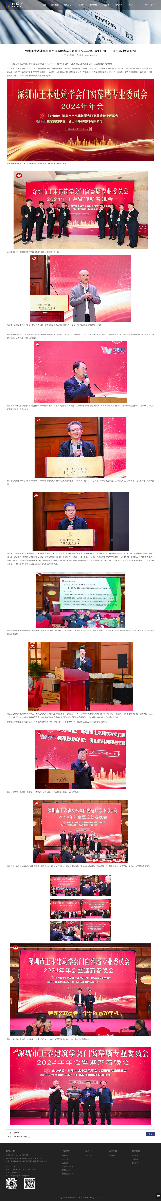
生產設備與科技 (67, 1174)
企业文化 (65, 1159)
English (152, 5)
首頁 (44, 5)
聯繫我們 (118, 5)
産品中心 (67, 5)
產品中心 (88, 1155)
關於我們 (55, 5)
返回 (150, 1134)
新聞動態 (93, 5)
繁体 (146, 5)
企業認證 (65, 1163)
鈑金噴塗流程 (67, 1170)
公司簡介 (65, 1155)
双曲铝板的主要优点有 (22, 1137)
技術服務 (106, 5)
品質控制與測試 (67, 1166)
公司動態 (135, 1155)
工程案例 (80, 5)
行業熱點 (135, 1159)
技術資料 (135, 1163)
